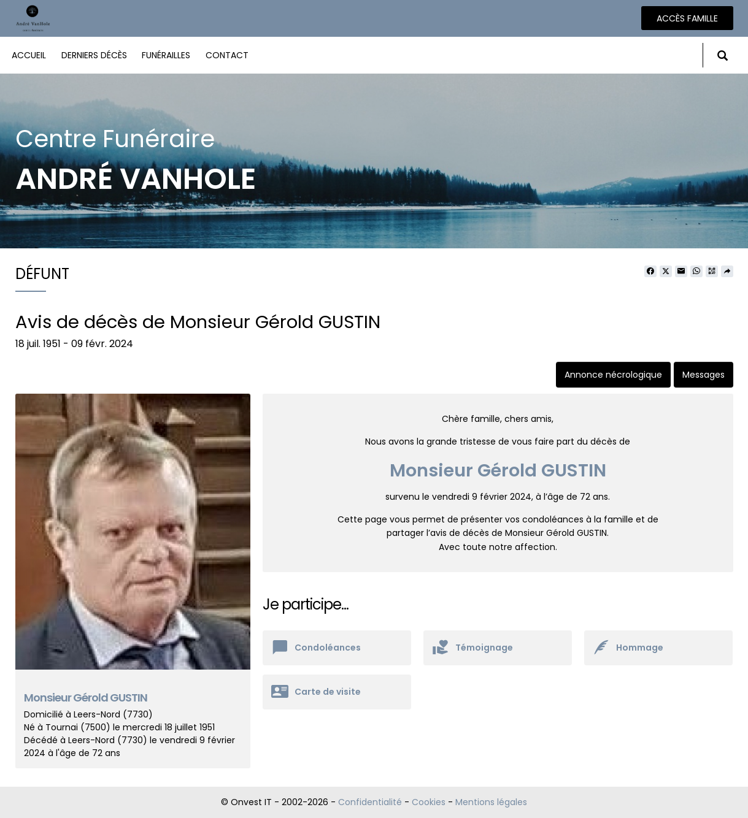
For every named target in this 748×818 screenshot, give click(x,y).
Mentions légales (491, 802)
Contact (227, 55)
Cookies (428, 802)
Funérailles (166, 55)
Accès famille (687, 18)
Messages (703, 375)
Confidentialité (370, 802)
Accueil (29, 55)
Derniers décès (94, 55)
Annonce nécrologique (613, 375)
